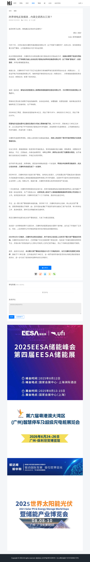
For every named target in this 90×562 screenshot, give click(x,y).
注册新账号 (19, 317)
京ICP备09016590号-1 (49, 558)
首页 (14, 3)
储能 (33, 3)
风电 (21, 3)
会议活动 (57, 3)
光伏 (27, 3)
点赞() (45, 268)
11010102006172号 (72, 558)
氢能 (39, 3)
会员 (80, 3)
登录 (11, 317)
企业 (50, 3)
